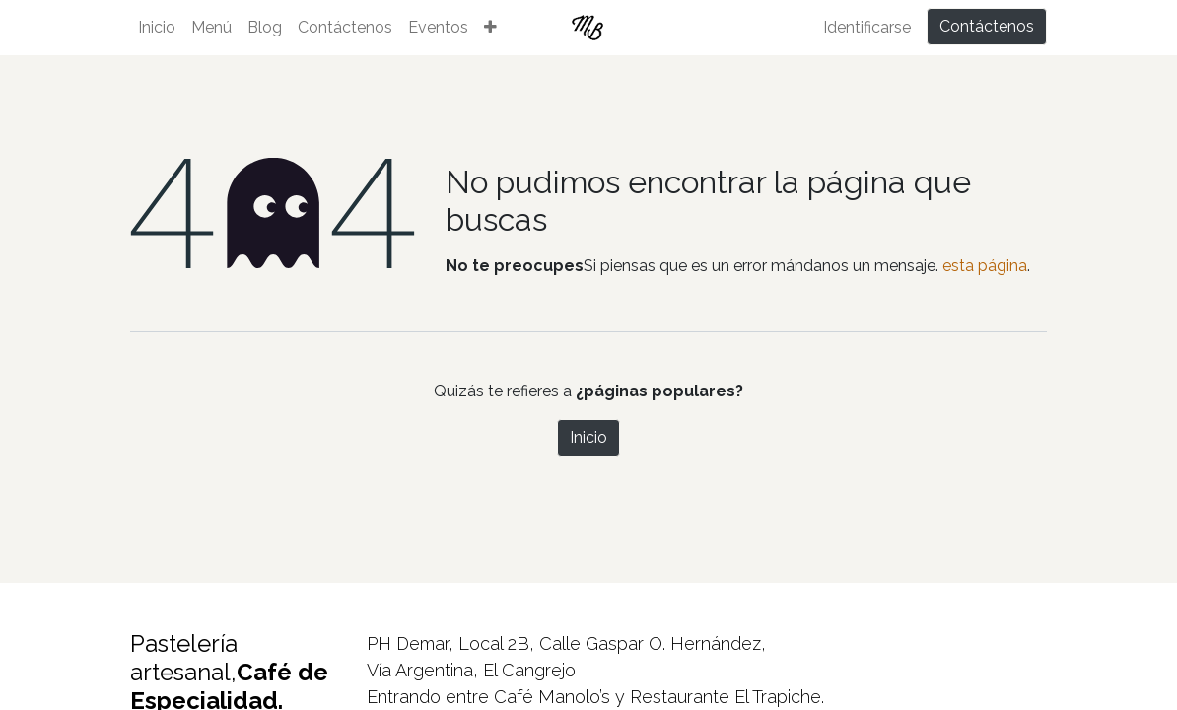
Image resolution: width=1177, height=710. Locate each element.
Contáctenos (986, 26)
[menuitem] (156, 27)
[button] (490, 27)
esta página (984, 265)
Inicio (588, 437)
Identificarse (867, 27)
